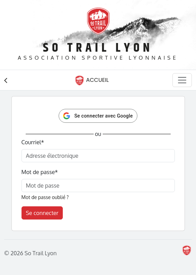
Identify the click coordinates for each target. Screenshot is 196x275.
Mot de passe (40, 172)
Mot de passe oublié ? (45, 197)
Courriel (33, 142)
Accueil (91, 80)
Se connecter (42, 212)
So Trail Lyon (98, 48)
